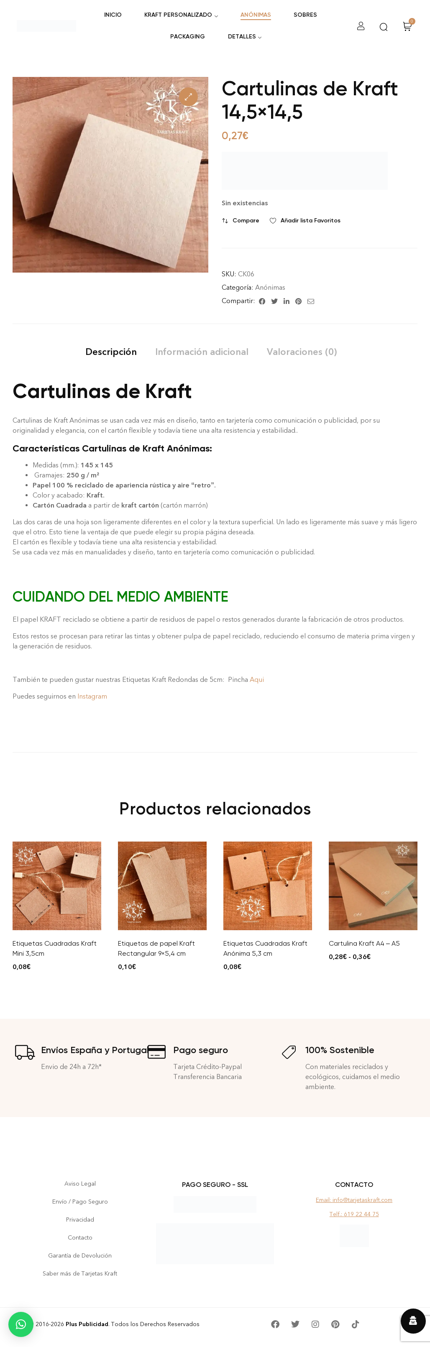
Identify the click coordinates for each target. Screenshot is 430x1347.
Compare (246, 220)
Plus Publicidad (87, 1324)
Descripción (111, 351)
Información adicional (201, 351)
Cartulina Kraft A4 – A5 (364, 943)
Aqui (257, 680)
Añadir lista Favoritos (310, 220)
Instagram (93, 696)
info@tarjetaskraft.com (362, 1200)
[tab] (111, 352)
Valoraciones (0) (302, 351)
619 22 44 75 (361, 1214)
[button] (188, 96)
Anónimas (270, 287)
